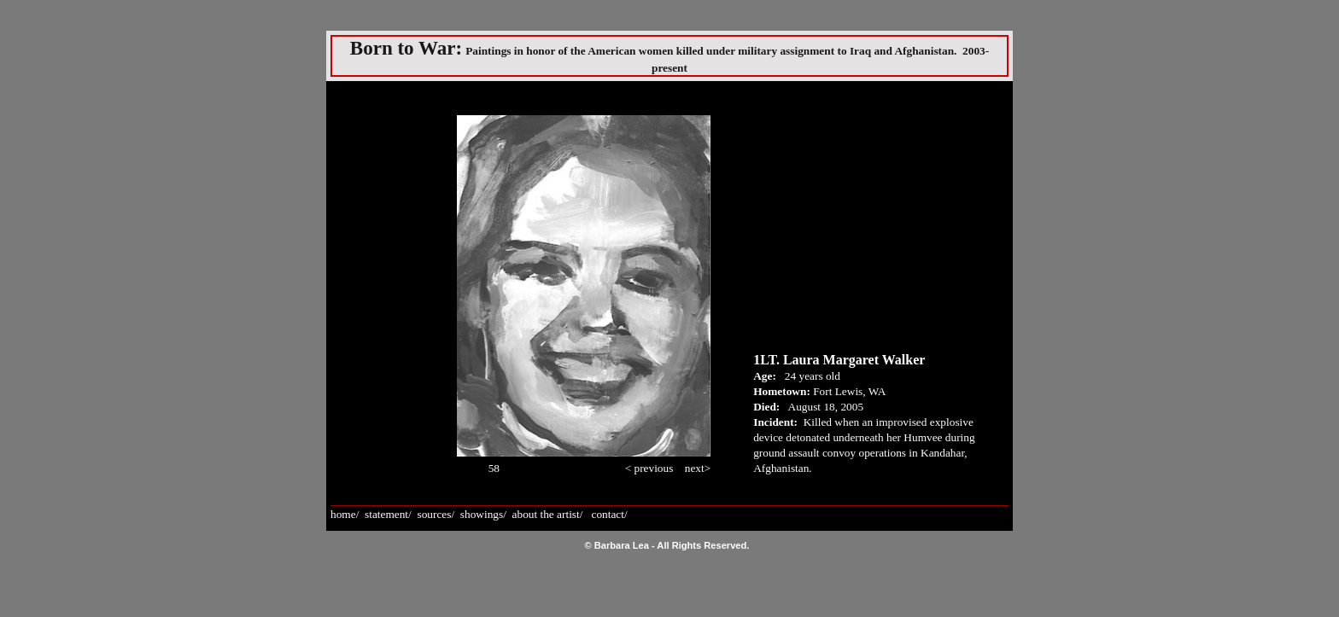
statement (386, 514)
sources (434, 514)
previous (654, 468)
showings (481, 514)
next (695, 468)
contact (607, 514)
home (343, 514)
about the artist (546, 514)
